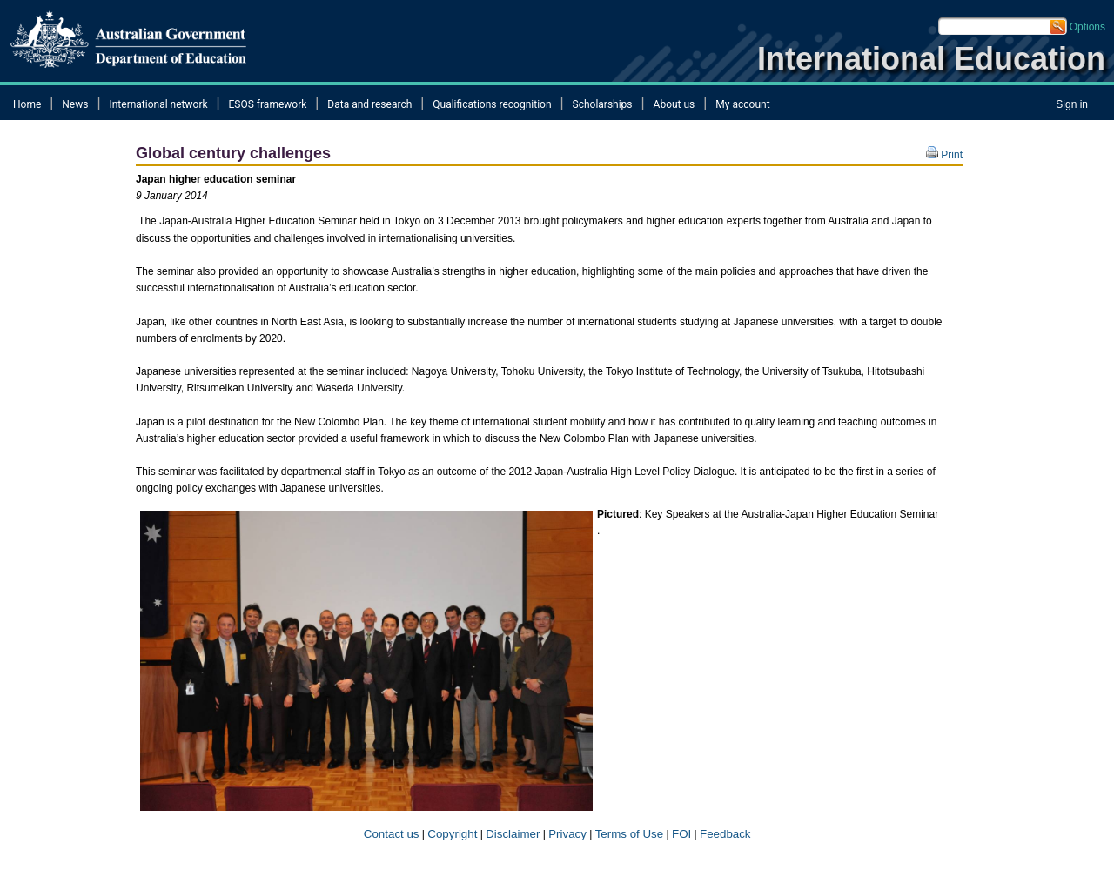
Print (944, 155)
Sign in (1072, 104)
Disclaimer (513, 833)
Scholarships (603, 104)
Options (1087, 27)
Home (27, 104)
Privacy (567, 833)
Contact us (389, 833)
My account (742, 104)
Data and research (369, 104)
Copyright (452, 833)
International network (158, 104)
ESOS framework (268, 104)
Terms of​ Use (629, 833)
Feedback (725, 833)
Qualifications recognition (492, 104)
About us (674, 104)
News (75, 104)
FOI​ (681, 833)
